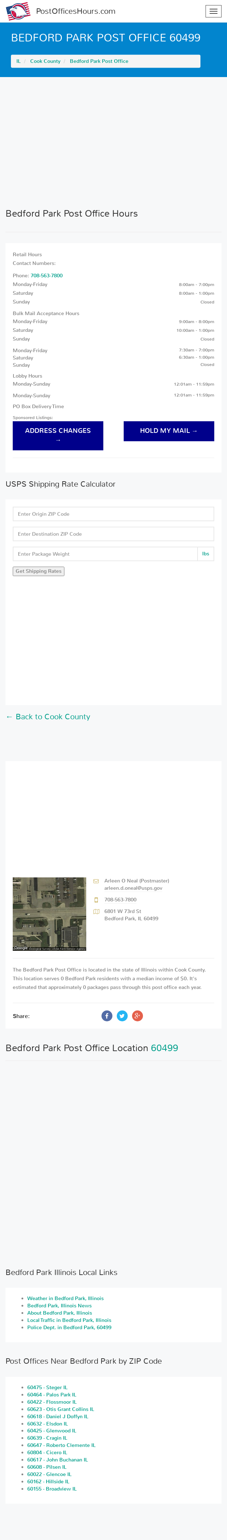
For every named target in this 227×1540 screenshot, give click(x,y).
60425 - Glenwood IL (51, 1430)
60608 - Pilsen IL (47, 1467)
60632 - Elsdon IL (47, 1423)
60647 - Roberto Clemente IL (61, 1445)
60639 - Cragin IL (47, 1438)
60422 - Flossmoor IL (52, 1402)
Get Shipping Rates (38, 571)
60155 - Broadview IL (52, 1488)
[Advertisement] (113, 142)
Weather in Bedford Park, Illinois (65, 1298)
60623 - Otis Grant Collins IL (60, 1409)
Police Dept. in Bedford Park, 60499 (69, 1327)
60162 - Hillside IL (48, 1481)
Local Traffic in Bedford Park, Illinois (69, 1320)
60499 (164, 1048)
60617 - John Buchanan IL (57, 1459)
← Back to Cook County (47, 717)
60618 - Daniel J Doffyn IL (57, 1416)
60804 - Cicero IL (47, 1452)
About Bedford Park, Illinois (59, 1313)
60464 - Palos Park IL (51, 1394)
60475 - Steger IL (47, 1387)
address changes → (58, 435)
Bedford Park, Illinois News (59, 1305)
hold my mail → (169, 431)
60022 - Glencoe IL (49, 1474)
